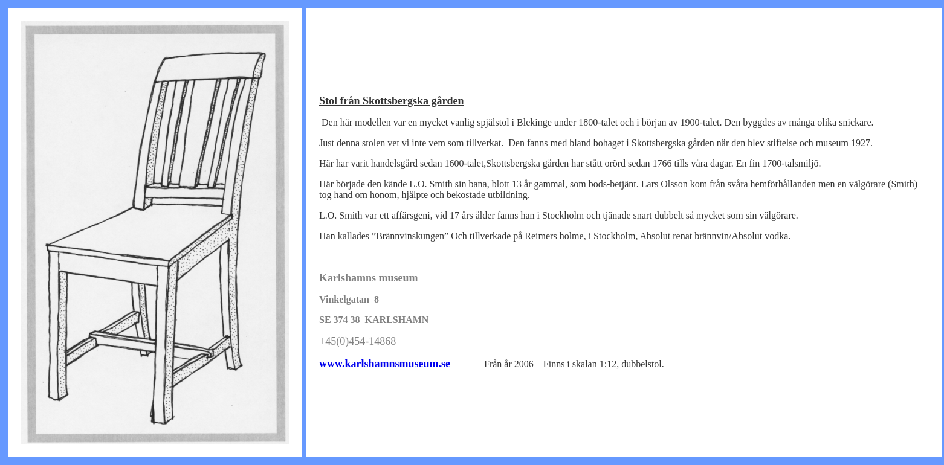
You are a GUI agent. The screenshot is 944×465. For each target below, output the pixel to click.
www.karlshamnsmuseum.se (384, 364)
